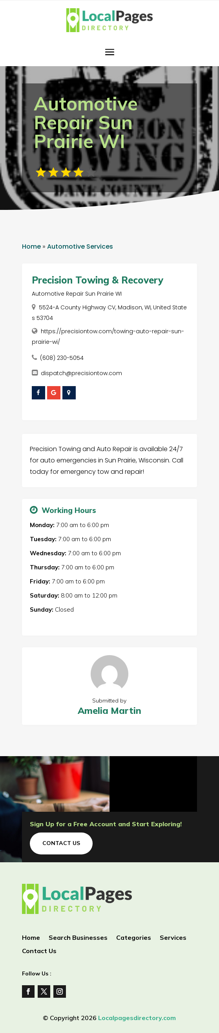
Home (31, 246)
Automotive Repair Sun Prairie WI (77, 294)
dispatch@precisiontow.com (81, 373)
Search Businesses (78, 938)
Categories (133, 938)
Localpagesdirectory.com (137, 1018)
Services (173, 938)
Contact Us (61, 843)
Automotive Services (80, 246)
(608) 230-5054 (62, 358)
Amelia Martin (109, 710)
